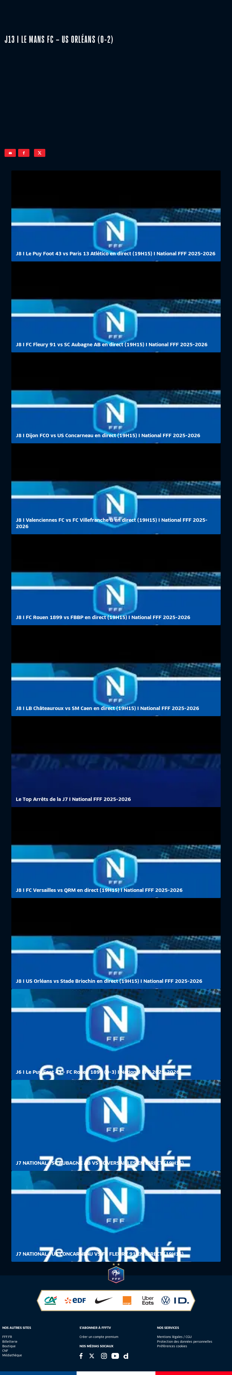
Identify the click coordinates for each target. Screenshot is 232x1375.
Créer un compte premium (99, 1337)
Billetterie (9, 1341)
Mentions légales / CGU (174, 1337)
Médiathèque (12, 1355)
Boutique (9, 1346)
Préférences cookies (172, 1346)
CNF (5, 1350)
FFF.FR (7, 1337)
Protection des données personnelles (184, 1341)
